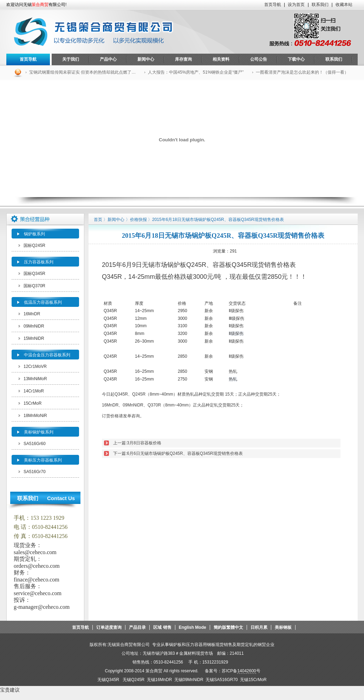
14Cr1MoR (34, 391)
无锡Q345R (108, 679)
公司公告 (258, 59)
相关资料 (221, 59)
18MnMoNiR (35, 415)
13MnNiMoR (35, 378)
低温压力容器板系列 (43, 302)
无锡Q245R (135, 679)
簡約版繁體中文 (228, 627)
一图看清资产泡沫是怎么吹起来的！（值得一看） (302, 72)
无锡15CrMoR (253, 679)
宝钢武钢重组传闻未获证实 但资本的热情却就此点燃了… (82, 72)
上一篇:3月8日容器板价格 (137, 442)
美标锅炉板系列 (38, 432)
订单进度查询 (109, 627)
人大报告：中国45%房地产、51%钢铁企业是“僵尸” (195, 72)
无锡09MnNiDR (190, 679)
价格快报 (138, 219)
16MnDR (32, 313)
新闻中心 (145, 59)
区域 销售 (162, 627)
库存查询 (183, 59)
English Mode (192, 627)
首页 (98, 219)
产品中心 (108, 59)
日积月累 (259, 627)
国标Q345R (34, 273)
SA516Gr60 (35, 443)
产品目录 (137, 627)
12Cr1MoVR (35, 366)
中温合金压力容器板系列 (47, 354)
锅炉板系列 (34, 233)
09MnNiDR (34, 326)
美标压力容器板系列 (43, 460)
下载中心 (296, 59)
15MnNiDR (34, 338)
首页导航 (272, 4)
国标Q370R (34, 285)
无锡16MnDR (160, 679)
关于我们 (70, 59)
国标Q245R (34, 245)
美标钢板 (283, 627)
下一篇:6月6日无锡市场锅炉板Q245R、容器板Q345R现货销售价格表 (178, 453)
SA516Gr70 (35, 471)
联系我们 (320, 4)
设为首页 (296, 4)
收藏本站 (344, 4)
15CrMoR (32, 403)
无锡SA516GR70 (222, 679)
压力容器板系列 (38, 262)
